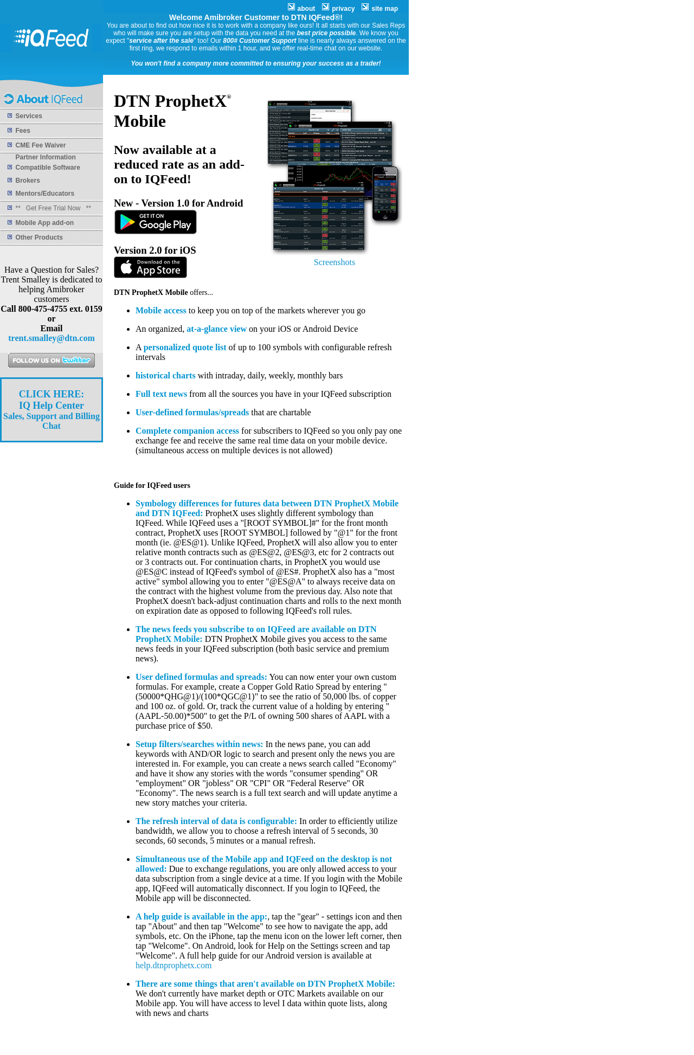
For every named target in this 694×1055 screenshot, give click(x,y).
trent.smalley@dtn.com (51, 338)
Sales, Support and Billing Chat (51, 410)
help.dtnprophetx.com (173, 965)
